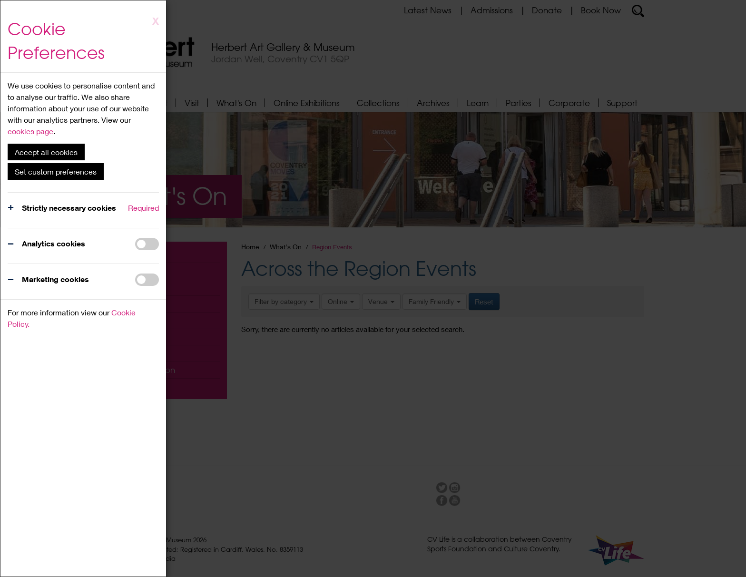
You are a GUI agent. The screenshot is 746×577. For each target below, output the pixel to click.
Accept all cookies (46, 151)
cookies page (30, 131)
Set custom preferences (56, 171)
